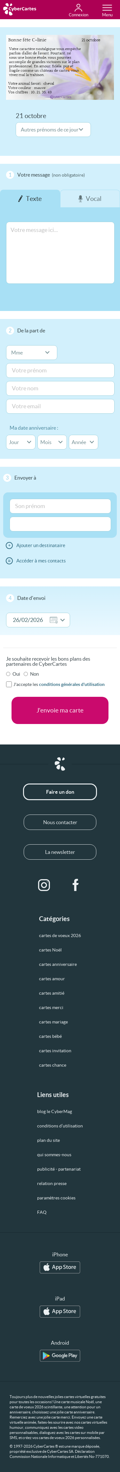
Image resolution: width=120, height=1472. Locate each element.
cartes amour (52, 978)
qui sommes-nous (54, 1154)
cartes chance (52, 1065)
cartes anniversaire (58, 964)
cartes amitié (51, 993)
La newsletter (60, 852)
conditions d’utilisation (60, 1125)
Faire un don (60, 792)
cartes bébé (50, 1036)
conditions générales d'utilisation (72, 684)
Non (34, 674)
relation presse (52, 1183)
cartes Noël (50, 949)
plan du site (48, 1140)
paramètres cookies (56, 1197)
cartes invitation (55, 1050)
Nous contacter (60, 822)
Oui (16, 674)
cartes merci (51, 1007)
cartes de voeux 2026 (60, 935)
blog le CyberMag (54, 1111)
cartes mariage (53, 1021)
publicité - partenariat (59, 1169)
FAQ (41, 1212)
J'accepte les (59, 684)
